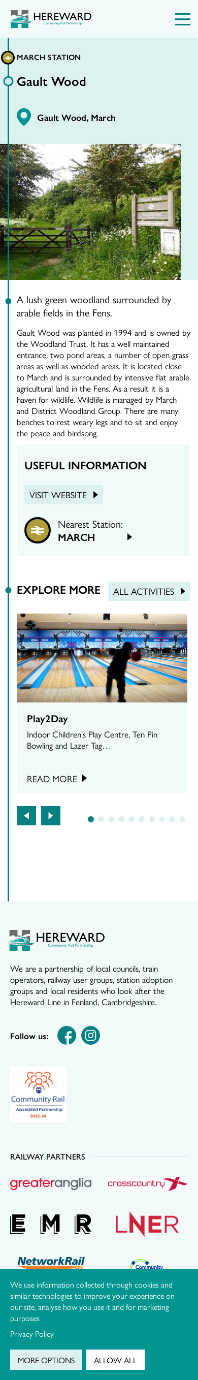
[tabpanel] (102, 703)
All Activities (143, 591)
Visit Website (58, 494)
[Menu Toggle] (182, 19)
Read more (52, 778)
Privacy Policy (32, 1333)
